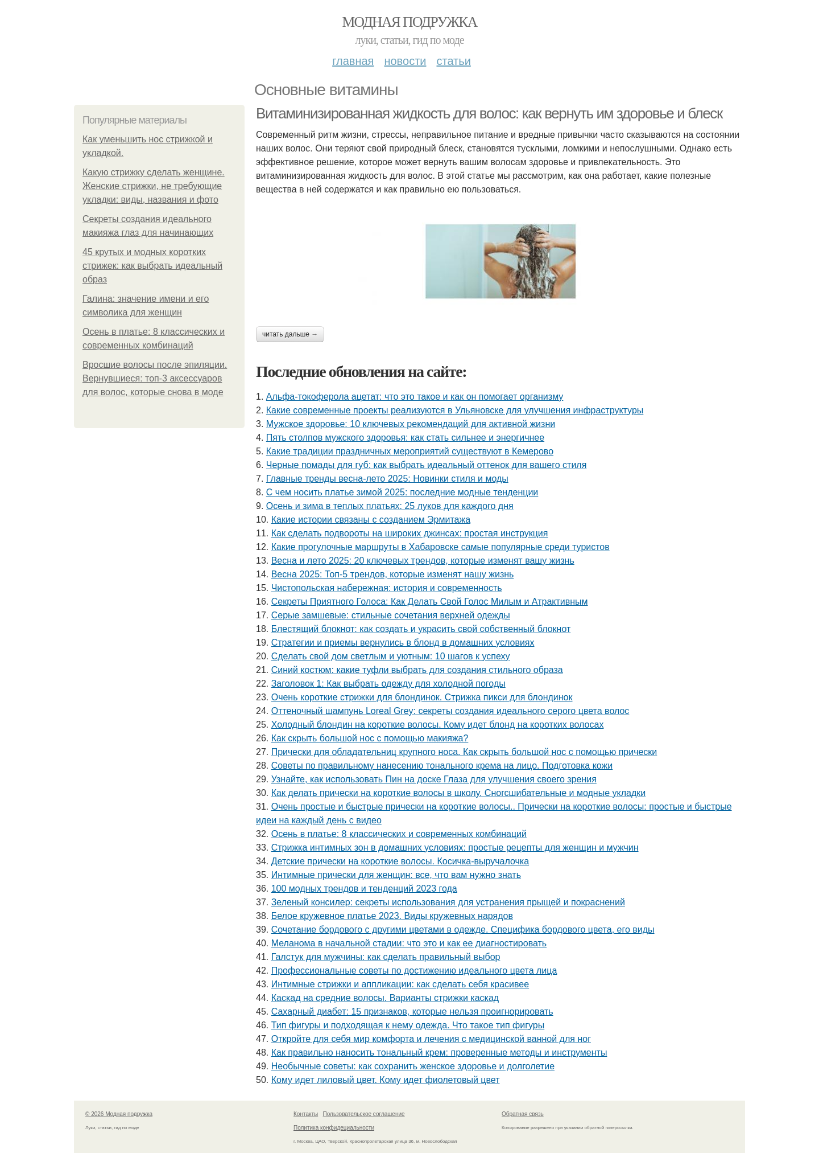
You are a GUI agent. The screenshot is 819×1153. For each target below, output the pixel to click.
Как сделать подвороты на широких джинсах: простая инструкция (409, 533)
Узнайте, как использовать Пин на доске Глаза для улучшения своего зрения (434, 779)
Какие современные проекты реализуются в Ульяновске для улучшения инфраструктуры (455, 410)
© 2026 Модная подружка (118, 1114)
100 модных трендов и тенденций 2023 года (364, 888)
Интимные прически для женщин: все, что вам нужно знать (396, 875)
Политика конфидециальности (333, 1128)
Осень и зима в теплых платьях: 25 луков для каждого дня (390, 506)
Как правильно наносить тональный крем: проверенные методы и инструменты (439, 1052)
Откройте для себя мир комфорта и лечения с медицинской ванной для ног (431, 1039)
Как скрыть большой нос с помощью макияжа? (370, 738)
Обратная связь (523, 1114)
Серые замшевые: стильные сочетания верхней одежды (390, 615)
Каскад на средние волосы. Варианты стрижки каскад (385, 998)
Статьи (453, 61)
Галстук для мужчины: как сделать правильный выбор (385, 957)
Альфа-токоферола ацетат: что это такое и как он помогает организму (415, 396)
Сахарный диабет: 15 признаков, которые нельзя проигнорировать (412, 1011)
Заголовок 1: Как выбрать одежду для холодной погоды (388, 683)
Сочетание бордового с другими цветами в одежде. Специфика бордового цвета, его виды (463, 929)
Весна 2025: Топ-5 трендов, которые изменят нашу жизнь (392, 574)
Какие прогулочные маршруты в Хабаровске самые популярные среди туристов (440, 547)
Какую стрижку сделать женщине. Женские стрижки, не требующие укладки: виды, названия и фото (153, 185)
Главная (353, 61)
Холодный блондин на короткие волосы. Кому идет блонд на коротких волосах (437, 724)
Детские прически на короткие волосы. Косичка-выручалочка (400, 861)
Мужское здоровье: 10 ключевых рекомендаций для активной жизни (410, 424)
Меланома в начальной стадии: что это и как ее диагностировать (409, 943)
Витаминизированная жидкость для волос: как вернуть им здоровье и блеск (489, 113)
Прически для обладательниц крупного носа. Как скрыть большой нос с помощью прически (464, 752)
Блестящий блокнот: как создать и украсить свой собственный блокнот (421, 629)
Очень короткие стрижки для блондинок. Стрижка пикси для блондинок (422, 697)
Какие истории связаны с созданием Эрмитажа (370, 519)
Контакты (305, 1114)
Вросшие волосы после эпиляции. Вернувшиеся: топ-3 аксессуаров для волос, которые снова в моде (154, 378)
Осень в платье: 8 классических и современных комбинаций (399, 834)
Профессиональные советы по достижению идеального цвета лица (414, 970)
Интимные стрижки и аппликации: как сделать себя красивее (400, 984)
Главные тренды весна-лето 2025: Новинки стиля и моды (387, 478)
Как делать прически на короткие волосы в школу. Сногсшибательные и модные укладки (458, 793)
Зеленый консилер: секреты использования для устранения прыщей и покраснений (448, 902)
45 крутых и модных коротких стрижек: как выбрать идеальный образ (152, 265)
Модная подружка (409, 22)
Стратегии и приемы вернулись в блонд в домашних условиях (403, 642)
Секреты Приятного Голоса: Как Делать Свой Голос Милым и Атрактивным (429, 601)
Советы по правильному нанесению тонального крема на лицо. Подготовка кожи (442, 765)
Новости (405, 61)
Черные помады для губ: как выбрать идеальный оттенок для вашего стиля (426, 465)
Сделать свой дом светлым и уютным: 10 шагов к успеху (390, 656)
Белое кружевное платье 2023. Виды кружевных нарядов (392, 916)
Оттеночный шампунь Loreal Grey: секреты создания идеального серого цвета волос (450, 711)
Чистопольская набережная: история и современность (386, 588)
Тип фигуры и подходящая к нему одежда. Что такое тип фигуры (408, 1025)
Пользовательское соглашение (364, 1114)
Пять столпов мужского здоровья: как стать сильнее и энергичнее (405, 437)
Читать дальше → (290, 334)
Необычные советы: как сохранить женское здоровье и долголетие (413, 1066)
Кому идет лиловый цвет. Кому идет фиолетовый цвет (385, 1080)
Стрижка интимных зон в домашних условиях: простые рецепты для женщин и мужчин (455, 847)
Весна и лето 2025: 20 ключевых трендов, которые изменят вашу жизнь (422, 560)
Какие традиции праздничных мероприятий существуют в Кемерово (409, 451)
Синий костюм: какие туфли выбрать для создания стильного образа (417, 670)
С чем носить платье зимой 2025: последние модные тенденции (402, 492)
